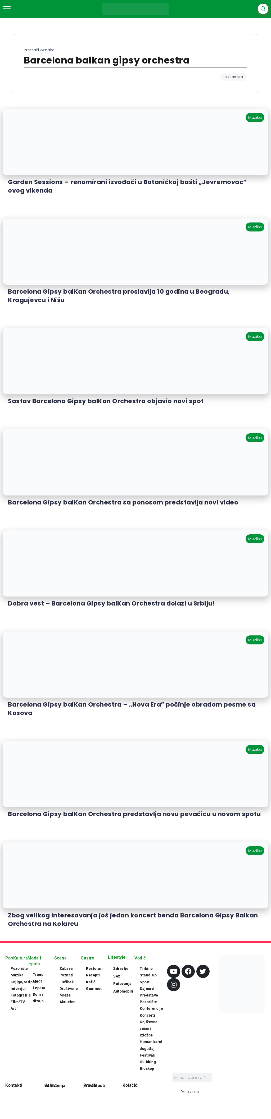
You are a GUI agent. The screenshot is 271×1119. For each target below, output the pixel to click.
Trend (38, 974)
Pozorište (19, 968)
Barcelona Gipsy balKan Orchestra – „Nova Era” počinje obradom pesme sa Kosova (132, 708)
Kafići (91, 982)
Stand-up (148, 975)
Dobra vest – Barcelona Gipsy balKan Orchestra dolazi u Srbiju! (111, 603)
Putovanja (122, 983)
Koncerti (147, 1015)
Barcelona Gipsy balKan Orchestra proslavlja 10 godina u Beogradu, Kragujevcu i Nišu (119, 295)
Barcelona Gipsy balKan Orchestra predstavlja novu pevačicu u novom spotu (134, 814)
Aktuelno (68, 1002)
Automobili (123, 991)
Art (13, 1008)
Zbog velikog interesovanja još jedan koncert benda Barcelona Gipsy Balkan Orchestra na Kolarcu (133, 919)
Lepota (39, 988)
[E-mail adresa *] (192, 1077)
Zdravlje (120, 968)
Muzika (17, 975)
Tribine (146, 968)
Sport (145, 982)
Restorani (95, 968)
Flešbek (67, 982)
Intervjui (18, 988)
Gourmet (94, 988)
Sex (116, 976)
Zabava (66, 968)
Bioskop (147, 1068)
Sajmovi (147, 988)
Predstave (149, 995)
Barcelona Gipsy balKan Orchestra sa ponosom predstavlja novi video (123, 502)
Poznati (67, 975)
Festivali (148, 1055)
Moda (38, 981)
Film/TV (18, 1002)
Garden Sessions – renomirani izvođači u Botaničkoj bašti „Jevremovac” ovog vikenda (127, 186)
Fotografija (21, 995)
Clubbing (148, 1062)
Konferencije (151, 1008)
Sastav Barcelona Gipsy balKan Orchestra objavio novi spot (106, 401)
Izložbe (146, 1035)
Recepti (93, 975)
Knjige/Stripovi (24, 982)
